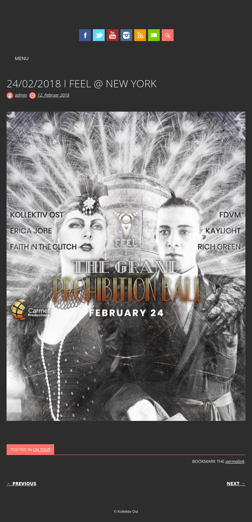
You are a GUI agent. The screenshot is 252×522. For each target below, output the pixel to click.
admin (21, 95)
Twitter (99, 35)
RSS (140, 35)
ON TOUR (41, 449)
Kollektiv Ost (126, 14)
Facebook (85, 35)
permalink (234, 461)
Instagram (126, 35)
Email (154, 35)
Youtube (112, 35)
